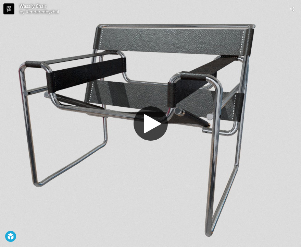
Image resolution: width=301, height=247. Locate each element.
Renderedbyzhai (42, 12)
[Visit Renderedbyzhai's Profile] (8, 8)
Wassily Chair (33, 6)
